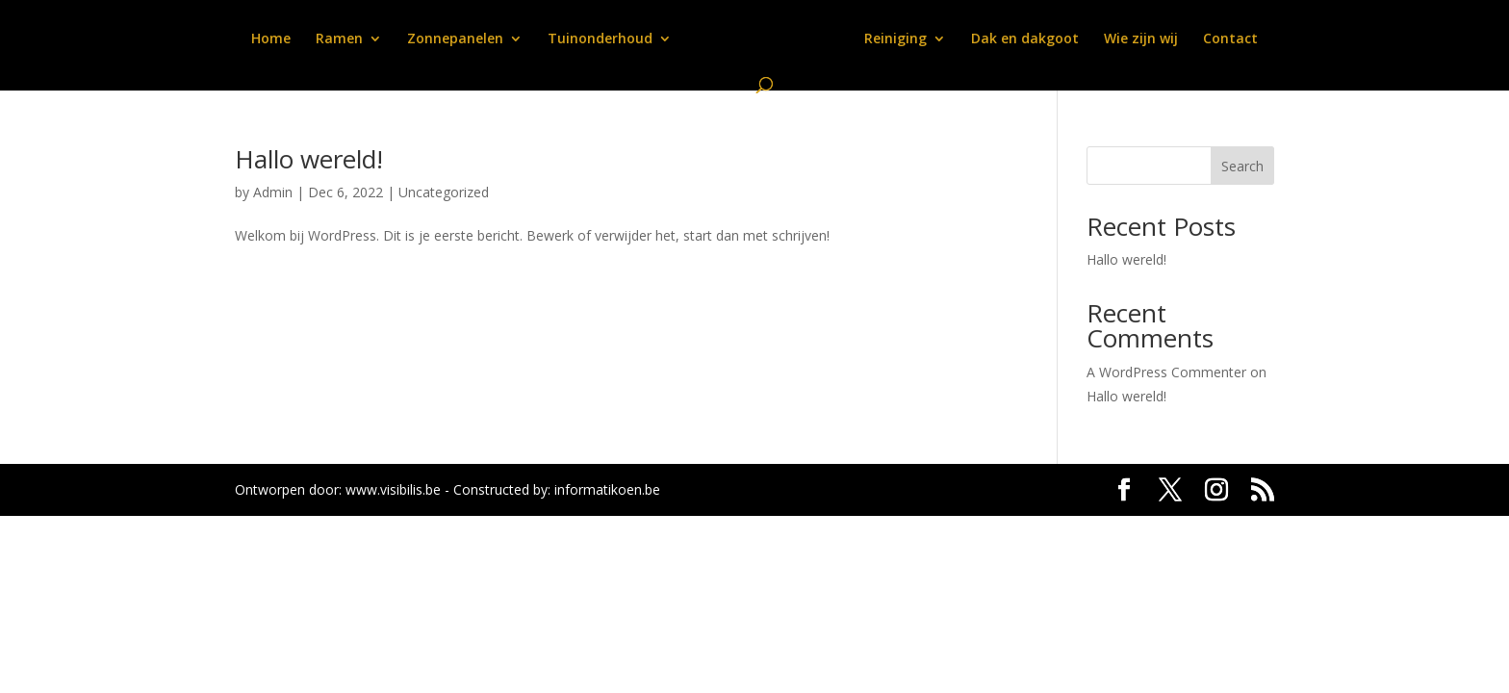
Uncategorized (443, 192)
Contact (1230, 39)
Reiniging (895, 39)
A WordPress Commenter (1166, 372)
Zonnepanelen (455, 39)
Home (271, 39)
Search (1242, 166)
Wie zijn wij (1141, 39)
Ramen (339, 39)
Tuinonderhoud (600, 39)
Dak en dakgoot (1025, 39)
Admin (273, 192)
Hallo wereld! (309, 158)
